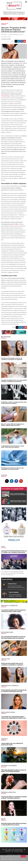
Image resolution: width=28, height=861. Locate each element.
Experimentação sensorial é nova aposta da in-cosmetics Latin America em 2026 (13, 690)
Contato (10, 849)
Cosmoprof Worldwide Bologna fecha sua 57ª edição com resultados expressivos (14, 551)
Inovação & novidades (9, 765)
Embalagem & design (8, 712)
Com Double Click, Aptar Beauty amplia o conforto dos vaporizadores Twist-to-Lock (13, 717)
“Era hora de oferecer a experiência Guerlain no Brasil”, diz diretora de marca (14, 797)
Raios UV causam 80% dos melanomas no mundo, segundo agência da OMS (12, 424)
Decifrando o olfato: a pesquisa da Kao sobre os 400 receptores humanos (14, 402)
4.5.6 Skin (15, 224)
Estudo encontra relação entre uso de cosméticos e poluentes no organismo (11, 358)
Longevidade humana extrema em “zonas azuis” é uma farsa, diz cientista (12, 446)
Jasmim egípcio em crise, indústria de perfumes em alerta (12, 744)
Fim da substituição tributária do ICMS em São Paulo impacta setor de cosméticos (13, 637)
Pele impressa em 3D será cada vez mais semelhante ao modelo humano (12, 468)
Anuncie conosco (19, 849)
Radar (3, 819)
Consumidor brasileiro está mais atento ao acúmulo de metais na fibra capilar (13, 610)
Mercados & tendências (9, 605)
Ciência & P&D (4, 23)
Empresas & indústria (8, 792)
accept (23, 856)
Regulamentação (7, 632)
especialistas (7, 579)
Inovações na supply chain (13, 489)
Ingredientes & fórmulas (9, 685)
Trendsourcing (5, 95)
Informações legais (18, 850)
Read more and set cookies (19, 859)
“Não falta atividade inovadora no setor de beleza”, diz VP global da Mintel (13, 770)
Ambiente (4, 739)
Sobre (3, 849)
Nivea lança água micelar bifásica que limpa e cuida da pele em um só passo (13, 824)
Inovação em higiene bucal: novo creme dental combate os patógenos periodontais (14, 380)
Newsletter (8, 850)
